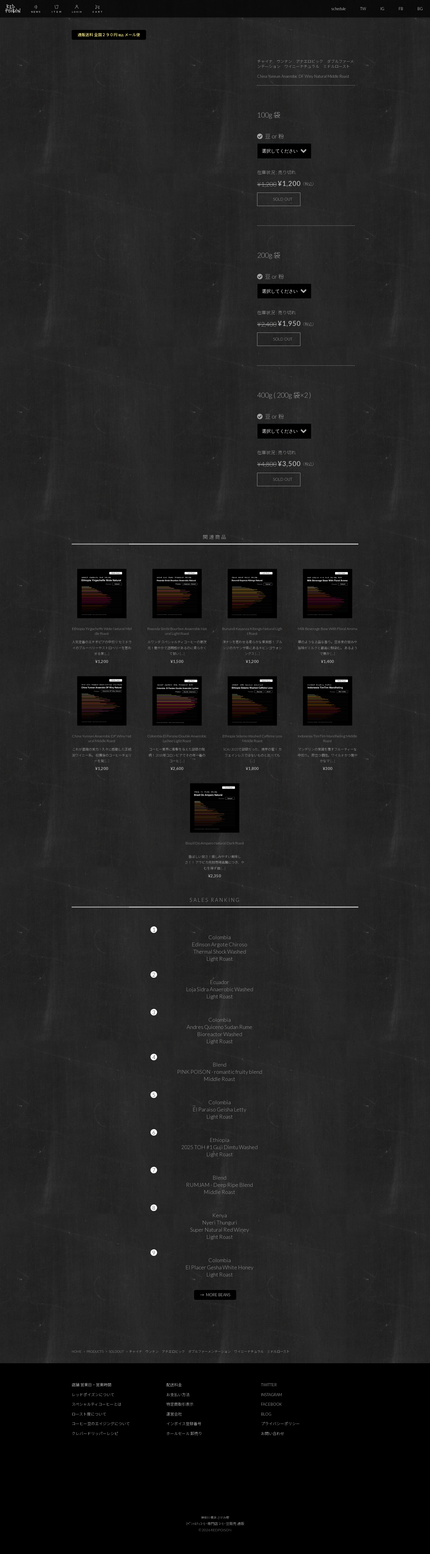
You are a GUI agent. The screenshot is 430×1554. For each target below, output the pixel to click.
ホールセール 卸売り (184, 1433)
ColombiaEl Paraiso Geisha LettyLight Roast (219, 1109)
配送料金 (174, 1384)
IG (382, 8)
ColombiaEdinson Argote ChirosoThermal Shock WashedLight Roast (219, 948)
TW (363, 8)
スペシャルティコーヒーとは (97, 1404)
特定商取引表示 (180, 1404)
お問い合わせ (272, 1433)
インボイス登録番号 (183, 1423)
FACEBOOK (271, 1404)
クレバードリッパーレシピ (95, 1433)
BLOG (266, 1414)
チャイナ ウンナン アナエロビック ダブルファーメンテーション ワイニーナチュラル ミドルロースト (209, 1351)
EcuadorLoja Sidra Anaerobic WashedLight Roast (219, 989)
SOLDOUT (116, 1351)
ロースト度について (89, 1414)
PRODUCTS (95, 1351)
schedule (338, 8)
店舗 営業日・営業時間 (91, 1384)
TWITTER (269, 1384)
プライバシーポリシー (280, 1423)
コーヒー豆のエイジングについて (101, 1423)
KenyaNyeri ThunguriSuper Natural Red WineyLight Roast (219, 1226)
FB (401, 8)
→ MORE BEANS (215, 1294)
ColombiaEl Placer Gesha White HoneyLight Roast (219, 1267)
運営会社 (174, 1414)
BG (420, 8)
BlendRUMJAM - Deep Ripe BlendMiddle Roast (219, 1184)
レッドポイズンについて (93, 1394)
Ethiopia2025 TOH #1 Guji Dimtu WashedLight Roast (219, 1147)
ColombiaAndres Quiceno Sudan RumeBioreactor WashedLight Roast (219, 1030)
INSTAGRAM (271, 1394)
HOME (77, 1351)
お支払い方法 (178, 1394)
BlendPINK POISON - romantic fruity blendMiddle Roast (219, 1071)
